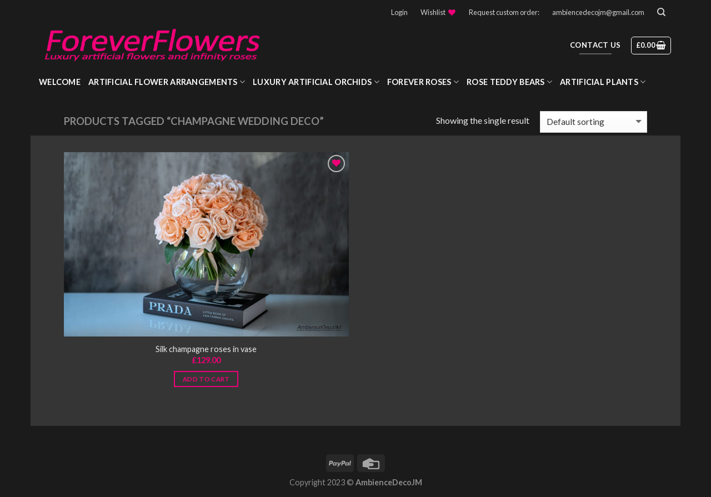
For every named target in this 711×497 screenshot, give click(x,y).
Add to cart (206, 379)
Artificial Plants (602, 82)
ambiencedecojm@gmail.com (598, 12)
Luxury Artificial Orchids (316, 82)
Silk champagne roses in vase (206, 349)
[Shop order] (593, 122)
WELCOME (60, 82)
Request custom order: (504, 12)
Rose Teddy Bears (509, 82)
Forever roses (423, 82)
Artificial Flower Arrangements (166, 82)
